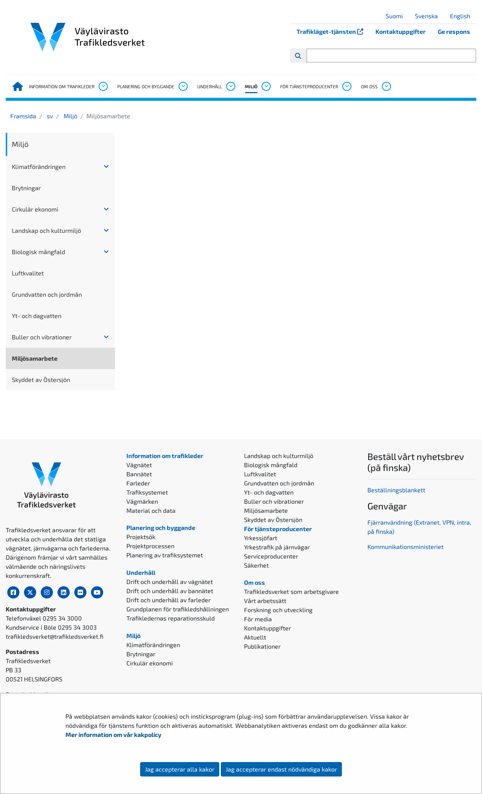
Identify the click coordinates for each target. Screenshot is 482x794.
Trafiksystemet (147, 492)
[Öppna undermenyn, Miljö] (265, 86)
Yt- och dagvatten (36, 315)
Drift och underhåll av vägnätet (169, 581)
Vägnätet (139, 464)
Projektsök (140, 536)
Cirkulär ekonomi (35, 209)
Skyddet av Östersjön (41, 379)
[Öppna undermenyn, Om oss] (386, 86)
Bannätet (139, 473)
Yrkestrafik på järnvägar (277, 547)
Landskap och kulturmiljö (46, 230)
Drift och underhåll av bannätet (169, 590)
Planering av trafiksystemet (164, 555)
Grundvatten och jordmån (47, 294)
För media (258, 618)
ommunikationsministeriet (407, 546)
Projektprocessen (150, 545)
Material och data (151, 510)
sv (49, 115)
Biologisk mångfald (38, 251)
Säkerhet (256, 565)
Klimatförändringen (38, 166)
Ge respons (454, 31)
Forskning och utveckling (278, 609)
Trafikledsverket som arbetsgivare (291, 591)
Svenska (429, 15)
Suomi (397, 15)
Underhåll (209, 86)
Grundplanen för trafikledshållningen (177, 609)
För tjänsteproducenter (309, 86)
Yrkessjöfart (260, 537)
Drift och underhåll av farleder (168, 599)
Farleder (138, 483)
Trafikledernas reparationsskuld (170, 618)
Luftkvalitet (28, 273)
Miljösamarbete (34, 358)
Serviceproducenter (271, 556)
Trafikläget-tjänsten (333, 31)
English (463, 15)
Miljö (251, 86)
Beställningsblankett (397, 489)
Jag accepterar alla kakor (179, 769)
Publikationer (262, 646)
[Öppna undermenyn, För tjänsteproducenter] (346, 86)
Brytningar (26, 187)
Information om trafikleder (61, 86)
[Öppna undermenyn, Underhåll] (230, 86)
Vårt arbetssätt (265, 600)
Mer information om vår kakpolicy (114, 734)
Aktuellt (255, 637)
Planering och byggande (145, 86)
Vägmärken (142, 501)
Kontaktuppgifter (400, 31)
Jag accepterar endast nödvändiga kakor (281, 769)
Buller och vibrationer (42, 337)
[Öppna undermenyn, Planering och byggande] (182, 86)
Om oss (369, 86)
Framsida (23, 115)
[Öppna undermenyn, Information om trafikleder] (102, 86)
